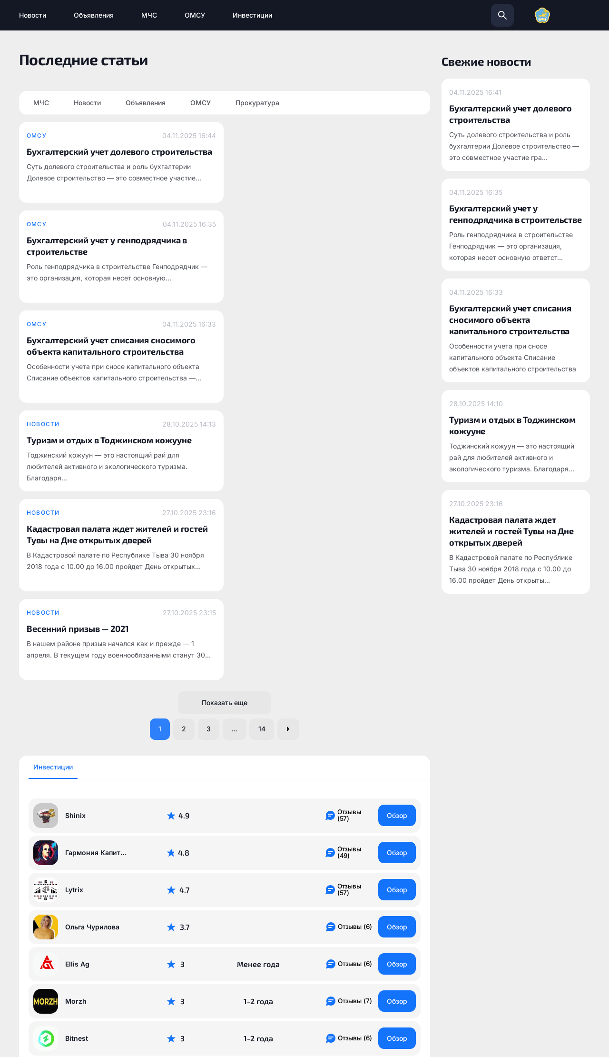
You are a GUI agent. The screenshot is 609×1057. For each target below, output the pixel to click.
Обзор (396, 484)
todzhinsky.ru (226, 933)
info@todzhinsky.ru (343, 933)
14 (265, 398)
